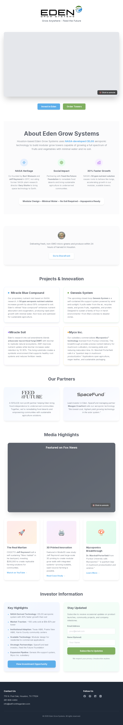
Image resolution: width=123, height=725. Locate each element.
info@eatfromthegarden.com (17, 704)
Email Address (73, 628)
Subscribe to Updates (91, 652)
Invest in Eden (48, 108)
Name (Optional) (74, 639)
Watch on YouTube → (17, 574)
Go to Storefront (61, 257)
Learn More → (93, 574)
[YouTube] (100, 696)
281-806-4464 (10, 700)
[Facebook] (84, 696)
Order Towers (74, 108)
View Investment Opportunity (31, 666)
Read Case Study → (56, 577)
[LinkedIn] (95, 696)
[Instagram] (90, 696)
